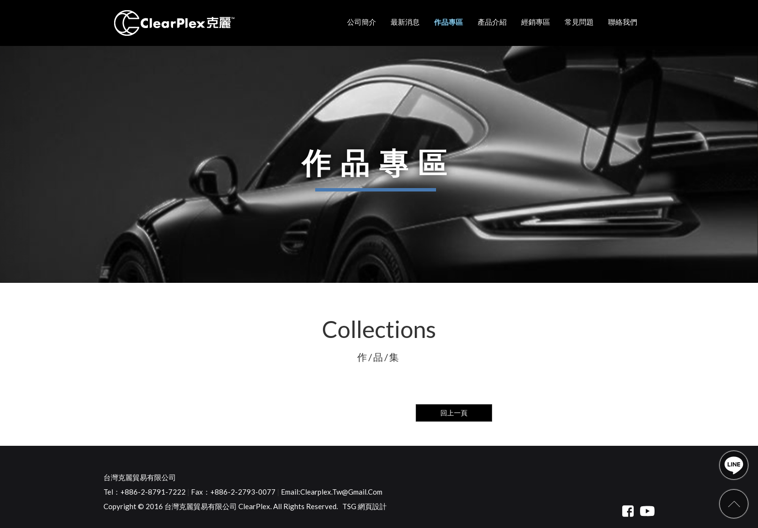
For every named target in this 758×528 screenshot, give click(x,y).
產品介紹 (492, 21)
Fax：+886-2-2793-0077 (233, 491)
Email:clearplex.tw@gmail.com (331, 491)
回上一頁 (453, 413)
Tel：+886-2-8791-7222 (144, 491)
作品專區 (448, 21)
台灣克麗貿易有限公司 (139, 477)
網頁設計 (372, 506)
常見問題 (579, 21)
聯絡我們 (622, 21)
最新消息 (405, 21)
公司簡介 (361, 21)
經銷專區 (535, 21)
